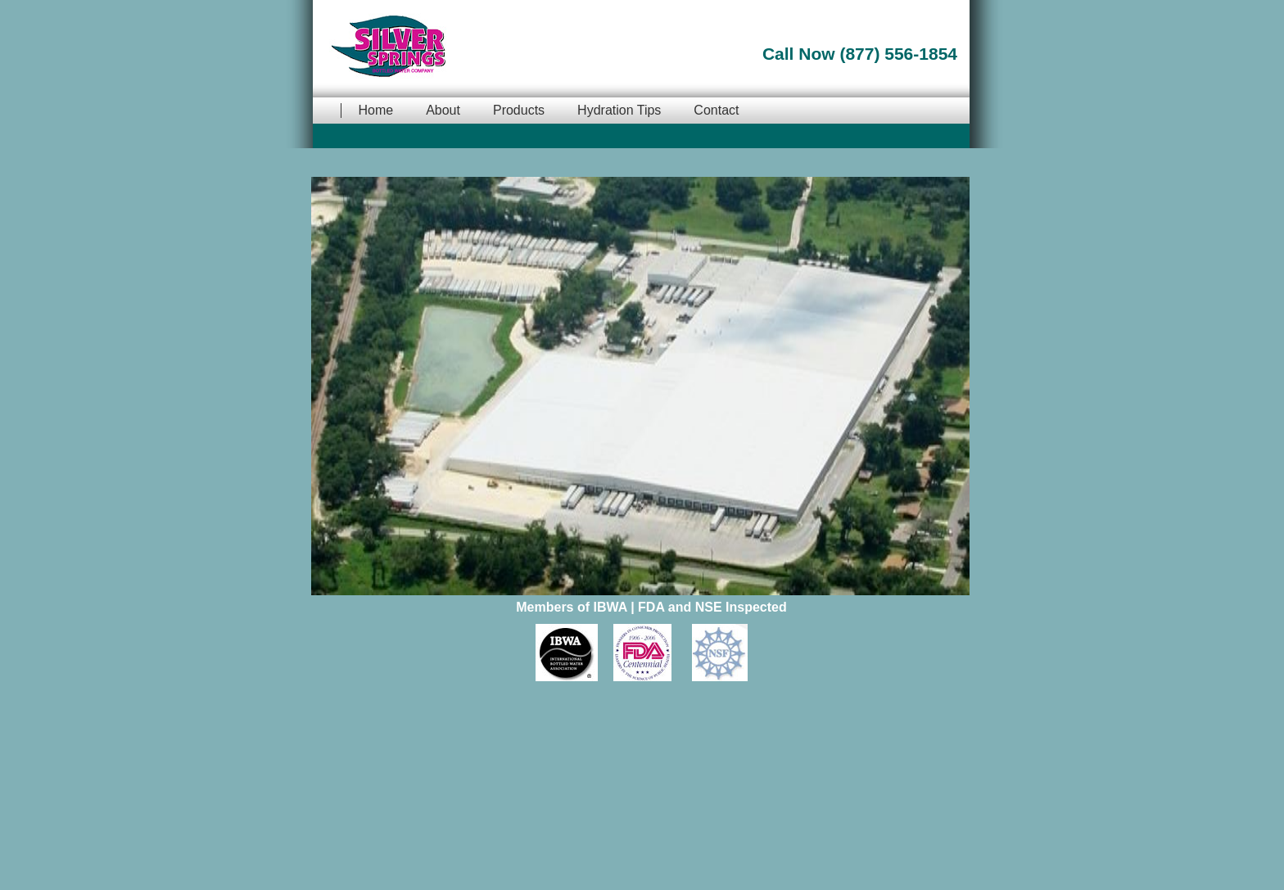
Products (519, 110)
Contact (716, 110)
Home (375, 110)
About (443, 110)
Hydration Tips (619, 110)
